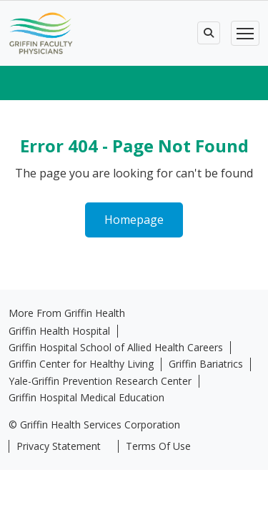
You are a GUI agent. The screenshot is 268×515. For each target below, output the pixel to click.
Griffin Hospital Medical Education (86, 397)
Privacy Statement (58, 446)
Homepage (134, 219)
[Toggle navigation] (245, 33)
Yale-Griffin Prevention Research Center (100, 381)
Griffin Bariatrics (206, 364)
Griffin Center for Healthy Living (81, 364)
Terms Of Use (158, 446)
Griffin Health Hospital (59, 331)
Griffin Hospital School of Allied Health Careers (116, 347)
